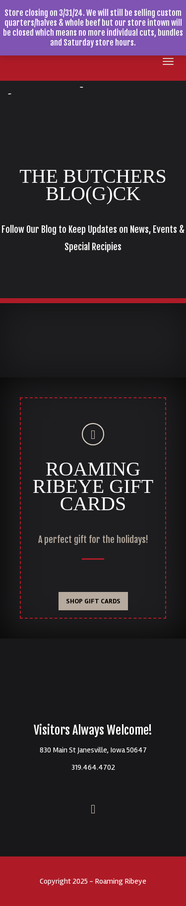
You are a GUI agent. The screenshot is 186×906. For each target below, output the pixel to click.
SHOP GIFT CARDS (93, 601)
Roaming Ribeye (17, 63)
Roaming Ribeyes (93, 688)
